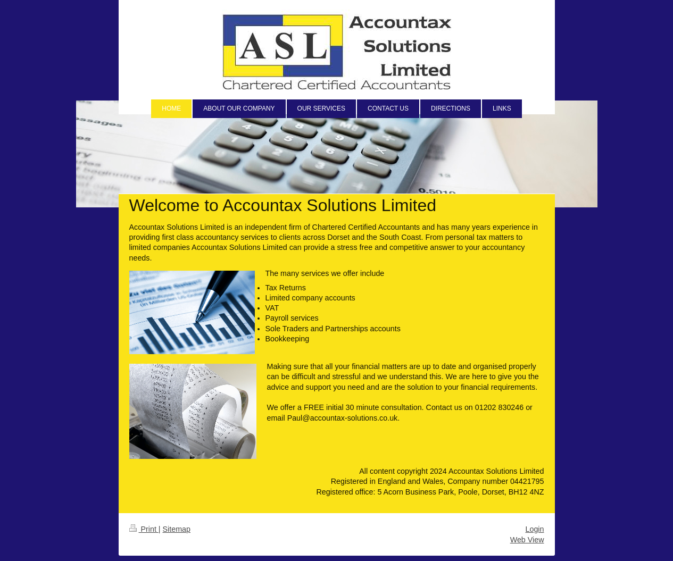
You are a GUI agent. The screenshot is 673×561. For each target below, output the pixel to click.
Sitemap (176, 529)
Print (144, 529)
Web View (527, 539)
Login (535, 529)
